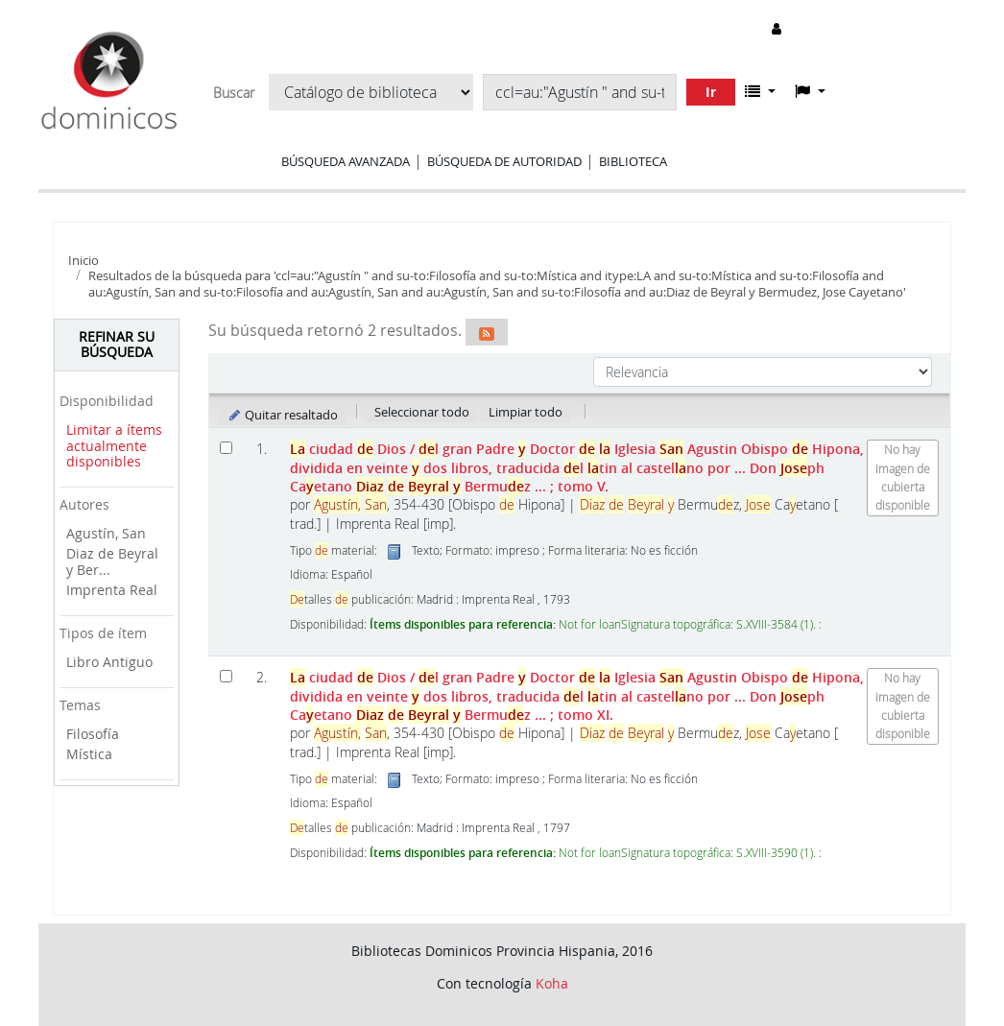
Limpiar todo (525, 411)
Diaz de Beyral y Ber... (112, 561)
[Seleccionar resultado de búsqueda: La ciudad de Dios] (226, 447)
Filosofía (92, 734)
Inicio (83, 260)
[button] (760, 91)
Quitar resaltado (283, 414)
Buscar (233, 93)
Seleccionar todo (421, 411)
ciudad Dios (577, 467)
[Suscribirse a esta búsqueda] (487, 332)
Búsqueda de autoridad (504, 161)
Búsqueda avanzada (345, 161)
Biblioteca (633, 161)
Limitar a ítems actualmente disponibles (114, 445)
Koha (552, 983)
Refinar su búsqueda (117, 344)
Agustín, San (106, 533)
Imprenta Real (111, 590)
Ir (710, 92)
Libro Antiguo (109, 662)
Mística (89, 754)
